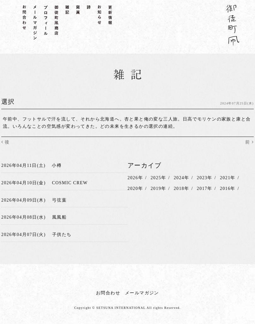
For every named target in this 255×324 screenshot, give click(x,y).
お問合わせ (108, 293)
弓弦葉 (59, 200)
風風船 (59, 217)
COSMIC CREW (70, 182)
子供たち (62, 234)
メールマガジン (142, 293)
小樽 (57, 165)
